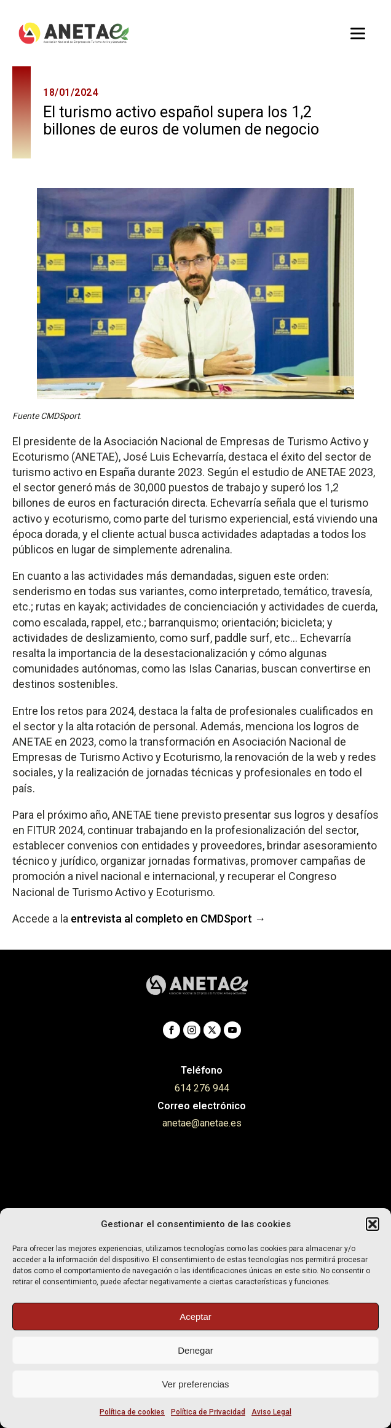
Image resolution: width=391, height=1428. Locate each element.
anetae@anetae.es (202, 1123)
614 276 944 (202, 1088)
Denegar (195, 1350)
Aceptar (195, 1316)
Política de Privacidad (208, 1412)
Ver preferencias (195, 1384)
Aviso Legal (271, 1412)
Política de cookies (132, 1412)
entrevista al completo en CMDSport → (168, 918)
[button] (372, 1224)
